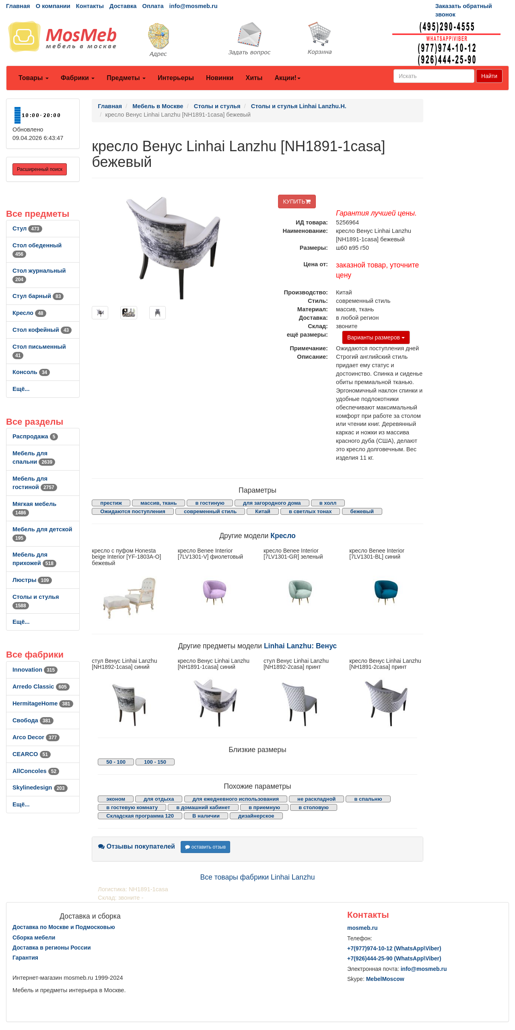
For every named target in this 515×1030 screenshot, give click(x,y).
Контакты (90, 6)
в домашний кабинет (203, 807)
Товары (34, 77)
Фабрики (78, 77)
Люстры (32, 580)
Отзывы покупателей (136, 846)
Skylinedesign (40, 787)
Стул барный (38, 296)
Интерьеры (176, 77)
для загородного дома (272, 503)
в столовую (314, 807)
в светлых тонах (310, 511)
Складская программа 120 (140, 816)
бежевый (362, 511)
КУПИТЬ (297, 201)
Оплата (152, 6)
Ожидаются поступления (132, 511)
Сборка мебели (33, 937)
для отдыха (159, 799)
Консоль (31, 372)
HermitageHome (42, 703)
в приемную (264, 807)
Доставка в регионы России (51, 947)
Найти (489, 76)
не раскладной (316, 799)
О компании (53, 6)
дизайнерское (256, 816)
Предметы (126, 77)
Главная (18, 6)
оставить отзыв (205, 847)
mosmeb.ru (362, 928)
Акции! (287, 77)
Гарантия (25, 957)
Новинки (220, 77)
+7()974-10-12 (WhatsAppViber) (394, 948)
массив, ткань (158, 503)
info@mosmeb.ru (193, 6)
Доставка (122, 6)
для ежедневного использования (236, 799)
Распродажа (35, 436)
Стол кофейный (42, 330)
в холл (328, 503)
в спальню (368, 799)
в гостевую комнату (132, 807)
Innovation (35, 669)
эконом (115, 799)
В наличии (206, 816)
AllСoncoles (35, 771)
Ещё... (21, 389)
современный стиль (210, 511)
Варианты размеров (376, 337)
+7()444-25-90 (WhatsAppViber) (394, 958)
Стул (27, 228)
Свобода (33, 720)
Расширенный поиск (39, 169)
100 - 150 (155, 762)
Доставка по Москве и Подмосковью (63, 927)
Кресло (29, 313)
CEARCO (31, 754)
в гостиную (209, 503)
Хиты (253, 77)
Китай (262, 511)
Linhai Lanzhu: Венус (300, 646)
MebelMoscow (385, 979)
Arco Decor (36, 737)
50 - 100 (116, 762)
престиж (111, 503)
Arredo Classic (41, 686)
